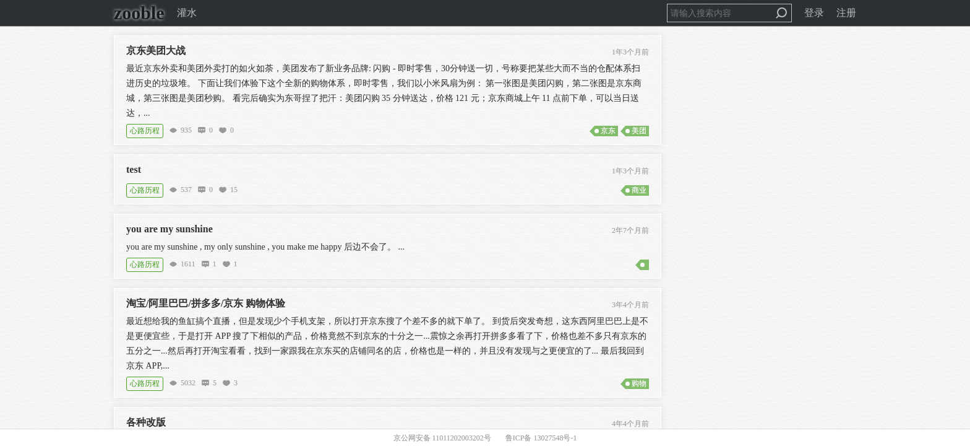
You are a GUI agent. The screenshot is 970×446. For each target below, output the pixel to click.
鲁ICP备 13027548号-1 (541, 438)
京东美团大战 (156, 50)
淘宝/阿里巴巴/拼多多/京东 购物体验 (205, 303)
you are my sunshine (169, 229)
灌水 (187, 12)
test (133, 169)
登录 (814, 12)
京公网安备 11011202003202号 (442, 438)
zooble (139, 12)
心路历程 (145, 130)
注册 (846, 12)
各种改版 (146, 422)
